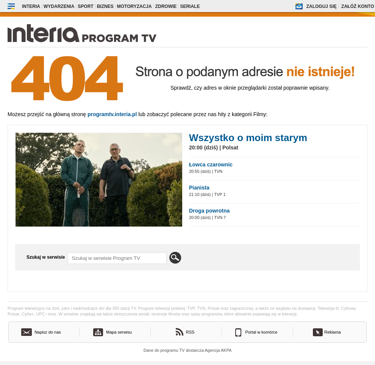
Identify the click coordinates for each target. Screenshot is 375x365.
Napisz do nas (47, 332)
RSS (190, 332)
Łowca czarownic (211, 165)
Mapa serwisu (119, 332)
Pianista (199, 188)
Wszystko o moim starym (248, 137)
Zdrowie (166, 6)
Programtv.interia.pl (112, 114)
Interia (31, 6)
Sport (85, 6)
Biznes (105, 6)
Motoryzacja (134, 6)
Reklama (332, 332)
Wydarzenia (59, 6)
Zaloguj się (321, 6)
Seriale (190, 6)
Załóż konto (357, 6)
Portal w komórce (261, 332)
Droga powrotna (209, 211)
